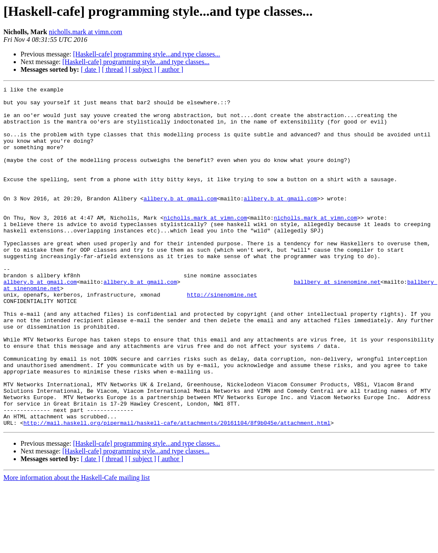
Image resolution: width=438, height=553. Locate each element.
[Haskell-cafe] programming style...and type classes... (146, 54)
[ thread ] (114, 69)
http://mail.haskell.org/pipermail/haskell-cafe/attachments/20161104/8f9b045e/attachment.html (177, 490)
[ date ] (90, 69)
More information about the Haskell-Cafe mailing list (76, 545)
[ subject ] (142, 69)
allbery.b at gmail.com (180, 221)
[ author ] (170, 69)
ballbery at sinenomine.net (337, 321)
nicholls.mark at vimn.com (85, 31)
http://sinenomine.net (222, 337)
